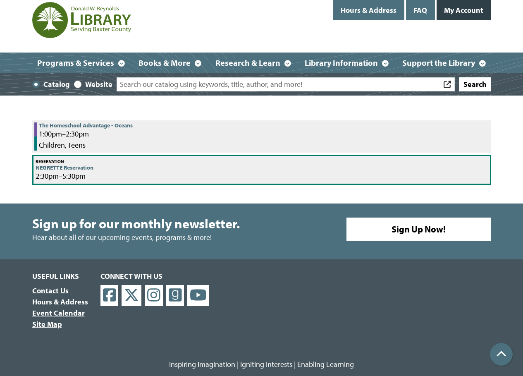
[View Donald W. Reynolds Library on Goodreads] (175, 295)
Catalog (56, 84)
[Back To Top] (501, 354)
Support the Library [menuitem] (438, 62)
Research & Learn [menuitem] (247, 62)
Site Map (47, 324)
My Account (463, 10)
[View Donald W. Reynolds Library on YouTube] (198, 295)
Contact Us (50, 290)
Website (98, 84)
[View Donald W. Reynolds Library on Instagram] (154, 295)
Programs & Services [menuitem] (75, 62)
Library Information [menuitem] (341, 62)
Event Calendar (58, 313)
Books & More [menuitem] (165, 62)
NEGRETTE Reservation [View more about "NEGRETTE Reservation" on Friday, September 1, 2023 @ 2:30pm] (64, 167)
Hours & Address (368, 10)
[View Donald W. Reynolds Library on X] (131, 295)
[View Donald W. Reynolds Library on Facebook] (109, 295)
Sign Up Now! (419, 229)
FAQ (420, 10)
